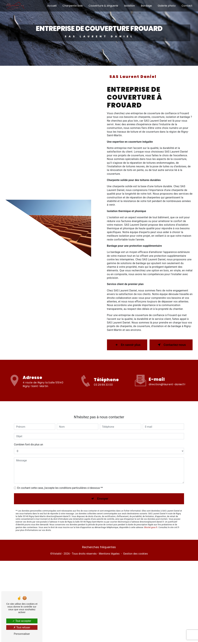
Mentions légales (109, 552)
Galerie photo (167, 6)
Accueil (52, 6)
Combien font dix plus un (28, 436)
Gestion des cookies (135, 552)
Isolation (129, 6)
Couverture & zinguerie (103, 6)
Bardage (146, 6)
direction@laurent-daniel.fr (167, 376)
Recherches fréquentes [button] (99, 546)
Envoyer (102, 490)
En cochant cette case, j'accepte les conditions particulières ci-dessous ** (60, 479)
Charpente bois (72, 6)
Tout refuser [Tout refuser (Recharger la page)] (21, 627)
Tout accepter (21, 620)
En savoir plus (127, 344)
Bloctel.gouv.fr (150, 519)
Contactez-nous (171, 344)
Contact (187, 6)
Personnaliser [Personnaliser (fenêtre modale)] (22, 633)
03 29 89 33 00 (103, 391)
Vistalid (56, 552)
